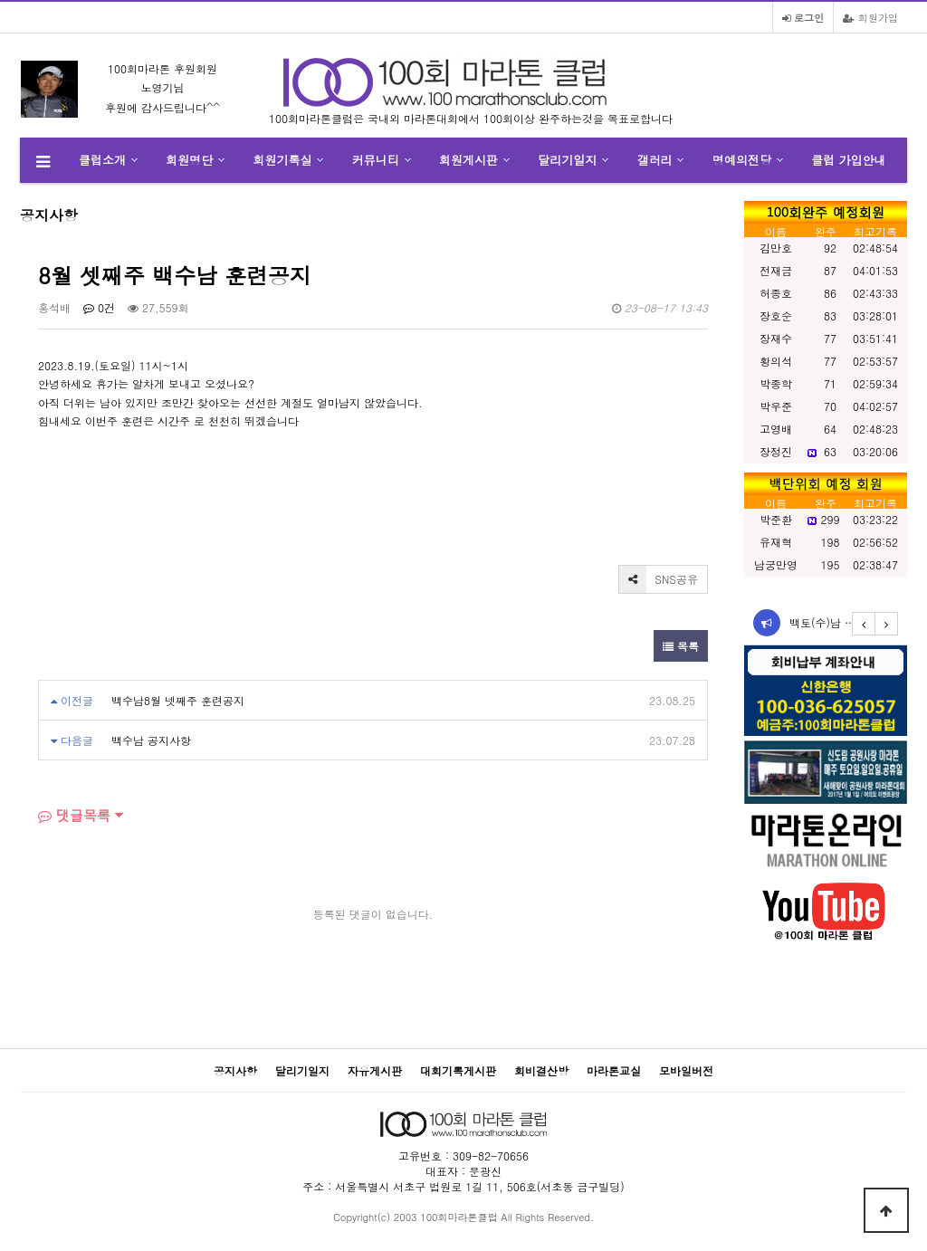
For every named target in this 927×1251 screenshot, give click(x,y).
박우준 (776, 406)
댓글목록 (74, 815)
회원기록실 (282, 159)
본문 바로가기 (0, 0)
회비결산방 (541, 1070)
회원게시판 (468, 159)
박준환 (776, 519)
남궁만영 (776, 564)
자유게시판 (375, 1070)
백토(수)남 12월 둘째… (846, 622)
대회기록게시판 (458, 1070)
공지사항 (235, 1070)
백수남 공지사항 (151, 740)
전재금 (776, 270)
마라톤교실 (614, 1070)
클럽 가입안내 (848, 159)
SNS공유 (658, 579)
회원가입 (870, 17)
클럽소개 (102, 159)
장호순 (776, 315)
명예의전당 (741, 159)
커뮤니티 (375, 159)
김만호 (776, 247)
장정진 (776, 451)
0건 (99, 307)
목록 (681, 646)
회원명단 (189, 159)
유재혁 (776, 541)
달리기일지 (567, 159)
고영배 (776, 428)
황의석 (776, 360)
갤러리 (655, 159)
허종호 (776, 293)
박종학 (776, 383)
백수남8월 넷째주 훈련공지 (177, 700)
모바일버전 (686, 1070)
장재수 (776, 338)
